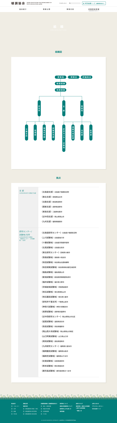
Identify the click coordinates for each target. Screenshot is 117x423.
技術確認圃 (46, 411)
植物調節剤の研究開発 (31, 411)
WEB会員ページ (94, 3)
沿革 (14, 408)
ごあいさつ (16, 406)
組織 (14, 411)
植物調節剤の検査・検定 (31, 408)
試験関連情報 (94, 10)
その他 (44, 414)
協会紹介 (23, 9)
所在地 (15, 414)
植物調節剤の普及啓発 (31, 414)
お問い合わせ (63, 3)
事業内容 (70, 9)
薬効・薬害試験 (47, 406)
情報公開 (46, 9)
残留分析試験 (46, 408)
